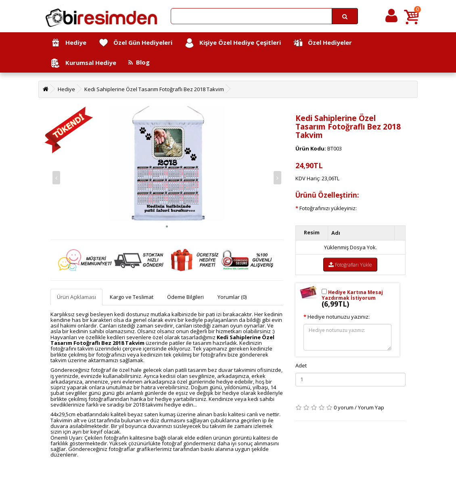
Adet (301, 365)
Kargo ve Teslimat (131, 296)
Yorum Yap (371, 407)
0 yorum (344, 407)
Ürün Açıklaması (76, 296)
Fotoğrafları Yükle (350, 264)
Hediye (68, 43)
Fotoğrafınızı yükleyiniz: (328, 208)
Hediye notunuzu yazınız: (338, 316)
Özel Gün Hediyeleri (135, 43)
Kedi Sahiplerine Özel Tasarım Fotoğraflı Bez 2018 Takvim (154, 89)
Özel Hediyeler (322, 43)
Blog (139, 62)
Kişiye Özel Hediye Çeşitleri (232, 43)
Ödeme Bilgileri (185, 296)
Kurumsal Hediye (83, 63)
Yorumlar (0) (232, 296)
